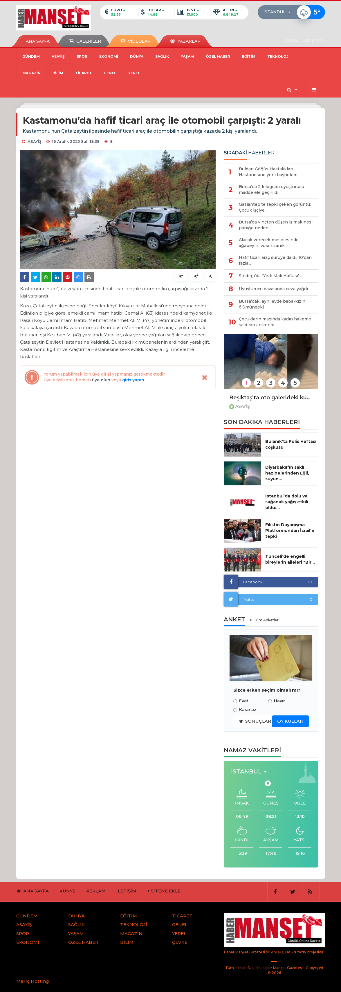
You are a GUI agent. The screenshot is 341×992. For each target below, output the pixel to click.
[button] (279, 12)
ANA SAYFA (38, 41)
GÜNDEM (31, 56)
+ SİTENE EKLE (164, 891)
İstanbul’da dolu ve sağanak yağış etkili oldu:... (286, 501)
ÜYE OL (291, 40)
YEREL (134, 73)
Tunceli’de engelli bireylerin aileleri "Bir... (290, 559)
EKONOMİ (108, 56)
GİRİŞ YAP (313, 40)
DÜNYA (136, 56)
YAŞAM (187, 56)
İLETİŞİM (126, 891)
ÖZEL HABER (218, 56)
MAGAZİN (31, 73)
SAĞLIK (162, 56)
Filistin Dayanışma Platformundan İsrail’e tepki (289, 530)
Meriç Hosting (32, 981)
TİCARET (83, 73)
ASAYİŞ (58, 56)
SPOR (82, 56)
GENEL (110, 73)
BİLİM (58, 73)
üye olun (101, 380)
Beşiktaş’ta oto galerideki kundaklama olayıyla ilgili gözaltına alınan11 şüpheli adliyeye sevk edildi (271, 397)
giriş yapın (133, 380)
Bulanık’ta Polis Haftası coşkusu (290, 444)
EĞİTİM (248, 56)
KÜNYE (67, 891)
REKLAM (96, 891)
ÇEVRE (179, 942)
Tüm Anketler (266, 620)
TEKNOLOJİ (278, 56)
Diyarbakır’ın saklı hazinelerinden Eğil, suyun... (287, 473)
